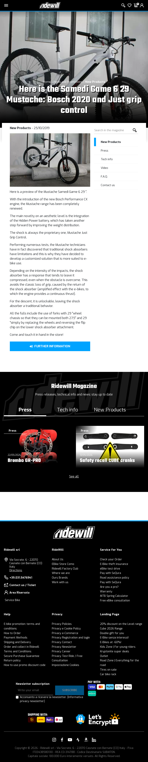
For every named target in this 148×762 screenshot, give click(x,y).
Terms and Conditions (17, 651)
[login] (142, 5)
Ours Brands (60, 578)
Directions (15, 570)
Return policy (12, 660)
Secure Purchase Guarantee (21, 656)
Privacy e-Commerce (65, 633)
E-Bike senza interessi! (114, 637)
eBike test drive (110, 568)
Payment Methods (15, 637)
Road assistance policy (114, 578)
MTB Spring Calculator (114, 596)
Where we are (61, 573)
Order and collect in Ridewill (21, 647)
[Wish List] (129, 5)
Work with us (60, 582)
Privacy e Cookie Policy (66, 628)
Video (104, 168)
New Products (95, 82)
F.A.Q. (104, 176)
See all (74, 476)
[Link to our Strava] (78, 739)
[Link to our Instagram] (54, 739)
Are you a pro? (109, 587)
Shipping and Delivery (17, 642)
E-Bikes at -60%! (110, 642)
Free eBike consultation (115, 600)
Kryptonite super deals (114, 651)
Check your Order (111, 559)
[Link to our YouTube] (70, 739)
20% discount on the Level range (121, 624)
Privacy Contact (62, 642)
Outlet (104, 656)
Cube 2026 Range (111, 628)
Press (104, 151)
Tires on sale (108, 670)
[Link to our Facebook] (62, 739)
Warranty (106, 591)
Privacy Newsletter (64, 647)
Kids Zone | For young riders (117, 647)
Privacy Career (61, 651)
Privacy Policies (62, 624)
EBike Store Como (63, 564)
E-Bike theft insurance (114, 564)
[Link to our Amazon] (86, 739)
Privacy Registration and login (71, 637)
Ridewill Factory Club (65, 568)
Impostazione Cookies (65, 665)
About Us (57, 559)
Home (47, 82)
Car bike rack (108, 674)
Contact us (108, 185)
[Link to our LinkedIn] (94, 739)
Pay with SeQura (110, 573)
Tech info (107, 159)
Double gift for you (112, 633)
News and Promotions (67, 82)
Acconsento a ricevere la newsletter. (51, 699)
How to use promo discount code (24, 665)
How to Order (12, 633)
